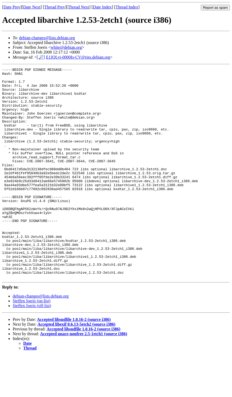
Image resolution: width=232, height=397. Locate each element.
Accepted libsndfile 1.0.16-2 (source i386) (74, 361)
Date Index (102, 7)
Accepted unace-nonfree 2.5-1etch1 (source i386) (83, 376)
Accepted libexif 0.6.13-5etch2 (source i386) (76, 366)
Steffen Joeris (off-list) (32, 348)
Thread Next (78, 7)
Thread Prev (54, 7)
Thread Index (126, 7)
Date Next (31, 7)
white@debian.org (66, 47)
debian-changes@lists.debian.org (47, 38)
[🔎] (41, 57)
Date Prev (11, 7)
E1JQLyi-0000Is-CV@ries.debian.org (78, 57)
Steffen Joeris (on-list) (31, 343)
